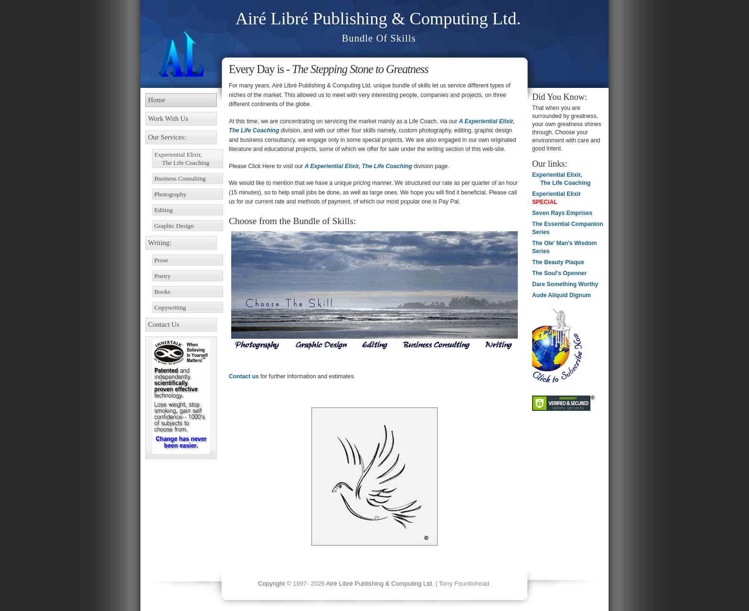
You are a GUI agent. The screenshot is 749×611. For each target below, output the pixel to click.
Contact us (244, 376)
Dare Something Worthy (565, 284)
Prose (161, 260)
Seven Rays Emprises (562, 213)
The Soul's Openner (559, 273)
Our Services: (167, 137)
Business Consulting (180, 178)
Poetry (162, 275)
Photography (170, 194)
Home (156, 100)
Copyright (271, 583)
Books (162, 291)
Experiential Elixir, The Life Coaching (181, 158)
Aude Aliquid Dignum (561, 295)
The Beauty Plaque (558, 262)
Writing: (159, 243)
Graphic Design (174, 225)
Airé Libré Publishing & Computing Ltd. (378, 18)
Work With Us (168, 118)
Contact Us (163, 324)
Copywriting (170, 307)
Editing (163, 210)
